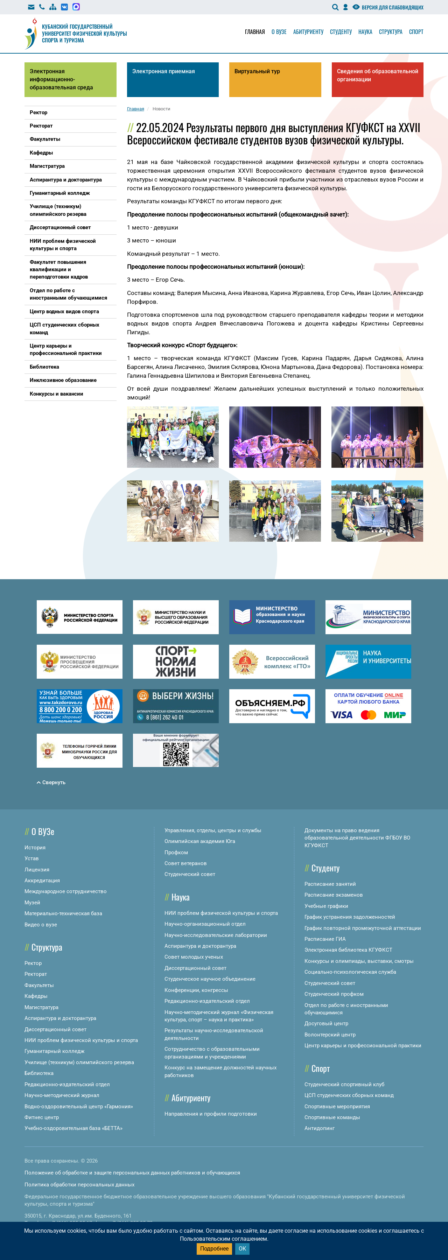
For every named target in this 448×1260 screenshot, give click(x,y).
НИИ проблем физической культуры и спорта (81, 1040)
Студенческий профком (334, 994)
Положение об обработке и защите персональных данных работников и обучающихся (132, 1173)
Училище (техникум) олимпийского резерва (79, 1062)
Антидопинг (319, 1128)
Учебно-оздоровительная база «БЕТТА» (73, 1128)
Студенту (341, 31)
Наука (365, 31)
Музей (32, 902)
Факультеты (39, 985)
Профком (176, 852)
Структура (390, 31)
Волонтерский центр (330, 1035)
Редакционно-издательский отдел (67, 1084)
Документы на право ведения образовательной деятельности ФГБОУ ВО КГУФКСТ (357, 838)
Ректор (33, 963)
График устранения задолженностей (349, 917)
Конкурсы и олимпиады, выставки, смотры (359, 961)
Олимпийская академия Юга (199, 841)
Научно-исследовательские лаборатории (215, 935)
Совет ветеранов (185, 863)
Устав (31, 858)
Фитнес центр (41, 1117)
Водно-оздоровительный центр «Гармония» (78, 1106)
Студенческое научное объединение (209, 979)
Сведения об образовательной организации (377, 75)
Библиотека (39, 1073)
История (35, 847)
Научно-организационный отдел (205, 924)
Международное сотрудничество (65, 891)
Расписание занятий (330, 884)
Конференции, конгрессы (196, 990)
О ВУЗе (42, 831)
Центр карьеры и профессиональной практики (362, 1045)
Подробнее (214, 1248)
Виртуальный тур (257, 71)
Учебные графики (326, 906)
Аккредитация (42, 880)
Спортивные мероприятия (337, 1106)
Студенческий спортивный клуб (344, 1084)
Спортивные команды (332, 1117)
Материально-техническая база (63, 913)
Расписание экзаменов (333, 895)
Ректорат (35, 974)
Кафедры (36, 996)
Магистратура (41, 1007)
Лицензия (36, 870)
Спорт (416, 31)
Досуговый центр (326, 1023)
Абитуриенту (308, 31)
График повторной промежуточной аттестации (362, 928)
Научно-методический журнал (61, 1095)
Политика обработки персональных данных (79, 1185)
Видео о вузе (40, 925)
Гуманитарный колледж (54, 1051)
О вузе (279, 31)
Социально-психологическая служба (350, 972)
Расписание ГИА (325, 939)
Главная (255, 31)
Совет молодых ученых (193, 957)
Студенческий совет (189, 874)
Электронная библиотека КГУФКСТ (348, 950)
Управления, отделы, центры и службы (212, 830)
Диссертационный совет (55, 1029)
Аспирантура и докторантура (60, 1018)
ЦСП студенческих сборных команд (349, 1095)
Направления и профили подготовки (210, 1114)
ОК (242, 1248)
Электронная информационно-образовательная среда (61, 79)
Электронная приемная (163, 71)
